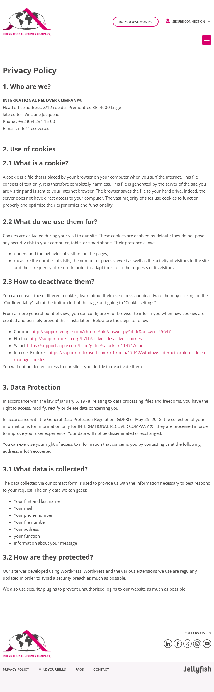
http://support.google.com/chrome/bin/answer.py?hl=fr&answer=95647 (101, 331)
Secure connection (191, 21)
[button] (206, 40)
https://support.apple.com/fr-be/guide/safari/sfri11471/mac (85, 345)
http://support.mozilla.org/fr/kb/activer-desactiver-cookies (86, 338)
